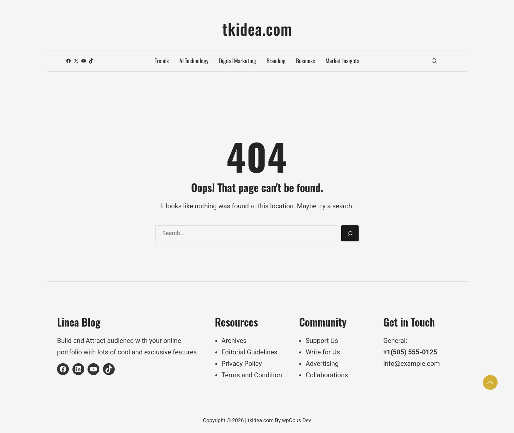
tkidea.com (257, 28)
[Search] (350, 233)
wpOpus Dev (296, 420)
